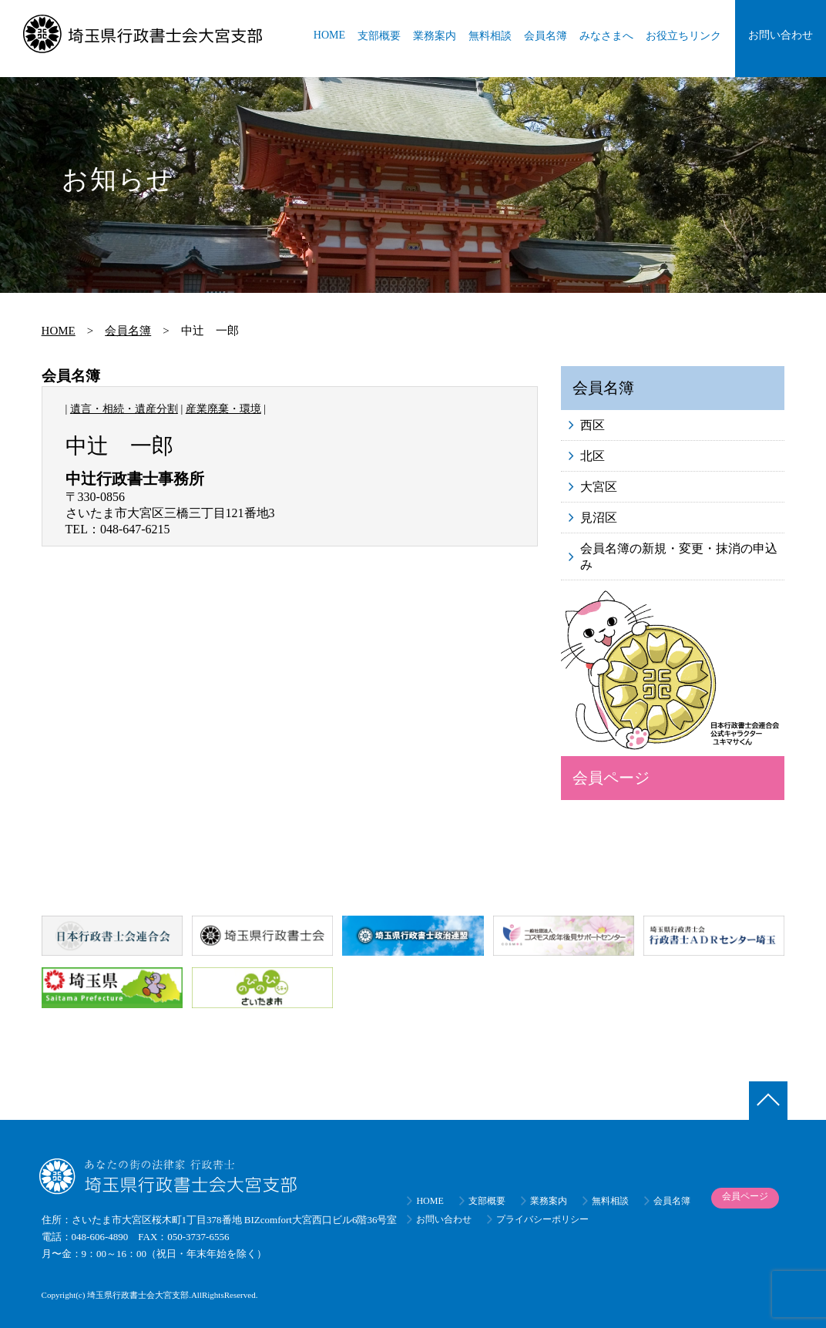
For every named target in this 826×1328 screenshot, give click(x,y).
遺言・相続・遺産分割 (124, 409)
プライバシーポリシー (542, 1219)
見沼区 (598, 517)
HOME (329, 35)
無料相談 (490, 36)
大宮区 (598, 486)
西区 (592, 425)
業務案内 (434, 36)
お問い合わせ (780, 35)
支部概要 (379, 36)
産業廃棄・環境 (223, 409)
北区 (592, 455)
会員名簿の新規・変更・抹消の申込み (678, 556)
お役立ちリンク (683, 36)
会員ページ (611, 777)
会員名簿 (545, 36)
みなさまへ (606, 36)
